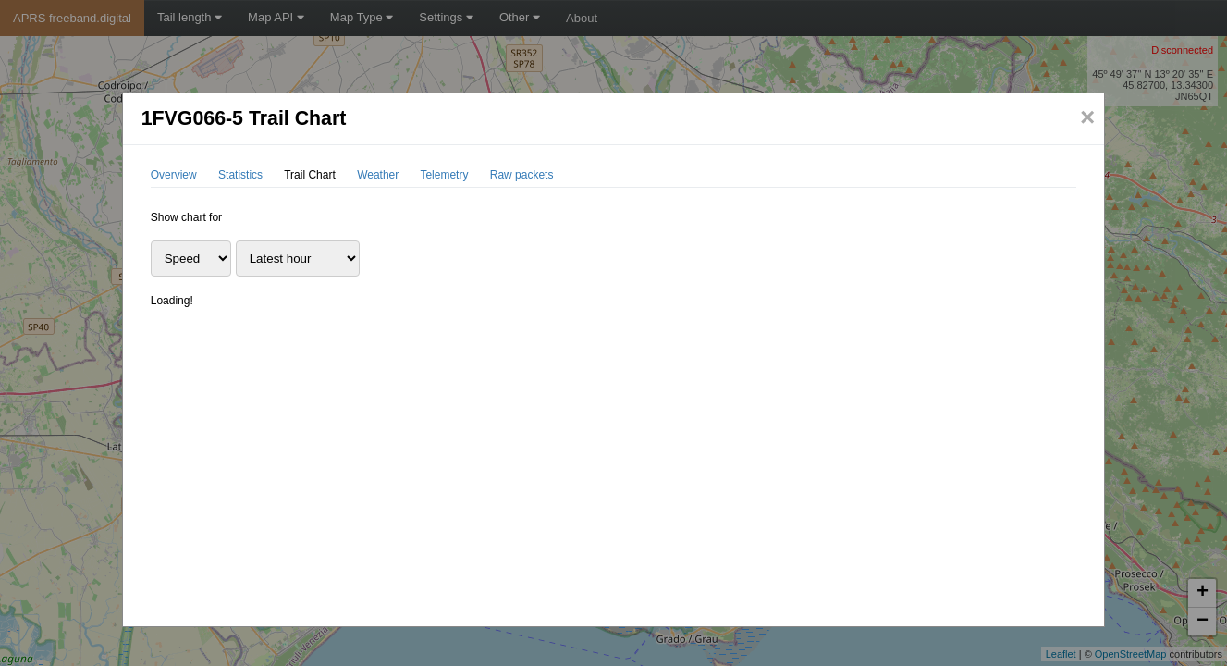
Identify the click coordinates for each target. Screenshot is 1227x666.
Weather (378, 174)
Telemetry (444, 174)
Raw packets (522, 174)
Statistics (240, 174)
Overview (174, 174)
